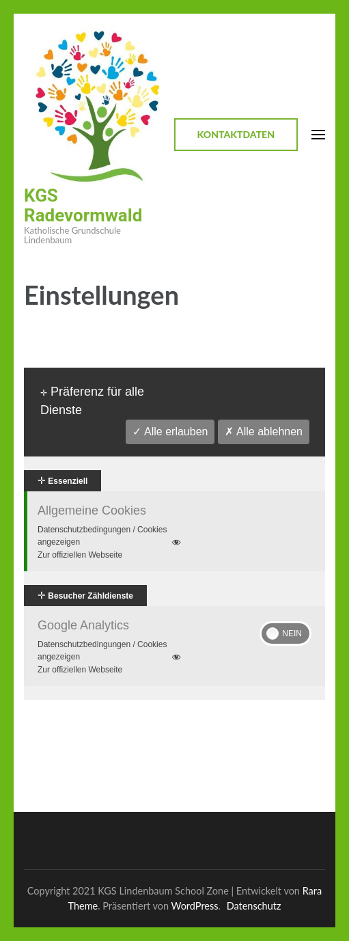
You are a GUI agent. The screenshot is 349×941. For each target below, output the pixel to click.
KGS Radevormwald (83, 205)
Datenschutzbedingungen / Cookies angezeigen (110, 537)
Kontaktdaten (236, 134)
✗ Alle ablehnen (264, 431)
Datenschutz (254, 906)
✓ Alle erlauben (170, 431)
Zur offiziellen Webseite (80, 555)
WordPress (195, 906)
